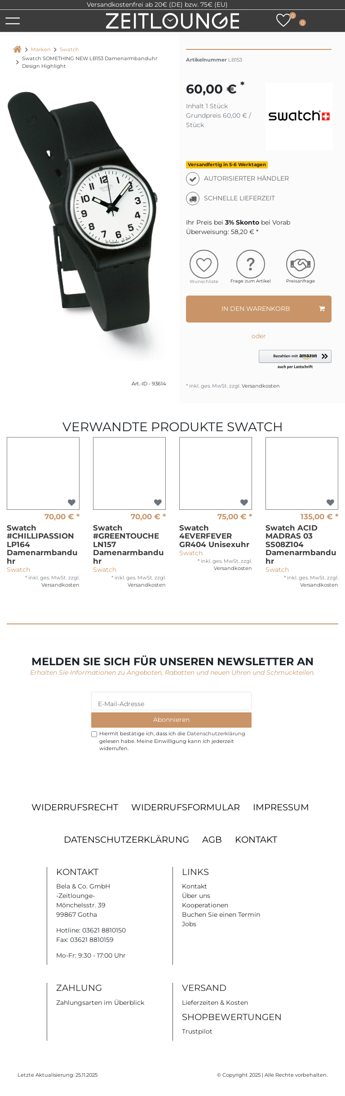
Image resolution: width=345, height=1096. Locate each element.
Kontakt (256, 839)
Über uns (196, 896)
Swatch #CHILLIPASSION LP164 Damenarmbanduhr (42, 544)
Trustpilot (243, 4)
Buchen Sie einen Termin (221, 914)
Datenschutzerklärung (126, 839)
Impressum (281, 807)
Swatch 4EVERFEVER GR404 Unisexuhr (214, 536)
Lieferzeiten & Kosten (215, 1003)
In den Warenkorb (273, 309)
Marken (41, 49)
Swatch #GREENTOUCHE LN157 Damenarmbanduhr (128, 544)
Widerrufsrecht (74, 807)
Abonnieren (171, 720)
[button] (295, 360)
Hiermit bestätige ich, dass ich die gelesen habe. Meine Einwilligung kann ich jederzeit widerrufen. (172, 741)
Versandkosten (260, 386)
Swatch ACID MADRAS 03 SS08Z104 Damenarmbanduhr (300, 544)
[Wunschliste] (283, 20)
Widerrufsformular (185, 807)
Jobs (189, 924)
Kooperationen (205, 905)
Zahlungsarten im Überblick (100, 1003)
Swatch (69, 49)
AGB (212, 839)
